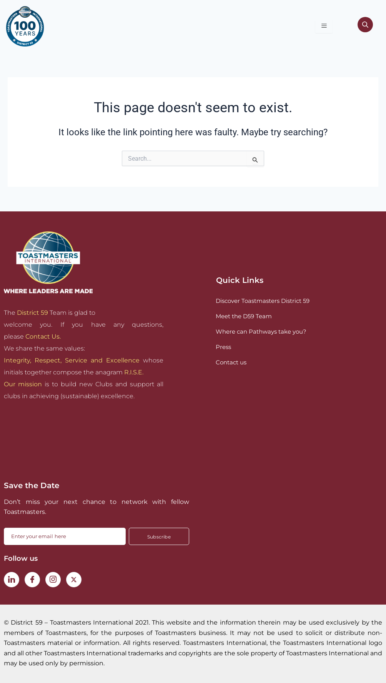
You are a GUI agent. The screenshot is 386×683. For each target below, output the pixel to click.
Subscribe (159, 537)
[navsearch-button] (365, 26)
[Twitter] (74, 579)
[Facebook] (32, 579)
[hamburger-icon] (324, 26)
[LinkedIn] (11, 579)
